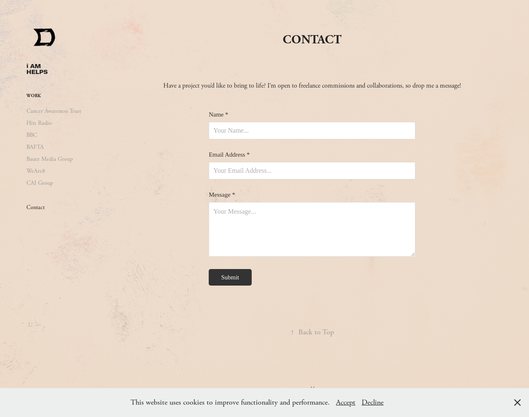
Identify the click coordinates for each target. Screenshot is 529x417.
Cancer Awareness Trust (53, 111)
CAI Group (39, 183)
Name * (218, 115)
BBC (31, 135)
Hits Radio (39, 123)
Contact (35, 207)
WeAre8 (35, 171)
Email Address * (229, 155)
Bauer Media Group (49, 159)
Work (33, 95)
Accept (345, 402)
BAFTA (35, 147)
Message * (222, 195)
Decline (373, 402)
